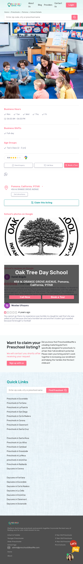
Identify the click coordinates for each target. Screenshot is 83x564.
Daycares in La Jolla (15, 491)
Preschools (15, 12)
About (9, 556)
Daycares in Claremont (17, 499)
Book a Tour (58, 297)
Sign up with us (16, 363)
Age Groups (10, 142)
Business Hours (12, 109)
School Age (11, 545)
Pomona (25, 12)
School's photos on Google (18, 214)
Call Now (25, 297)
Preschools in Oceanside (17, 451)
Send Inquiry (18, 165)
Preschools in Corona (16, 420)
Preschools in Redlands (17, 464)
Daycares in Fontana (16, 478)
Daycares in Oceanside (17, 504)
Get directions (19, 194)
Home (6, 12)
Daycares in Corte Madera (18, 486)
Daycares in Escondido (16, 482)
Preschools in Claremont (17, 425)
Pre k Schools (60, 545)
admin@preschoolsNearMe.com (23, 547)
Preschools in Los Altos (17, 442)
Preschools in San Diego (17, 412)
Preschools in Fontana (16, 403)
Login (71, 5)
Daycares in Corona (15, 469)
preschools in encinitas (17, 460)
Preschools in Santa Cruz (18, 429)
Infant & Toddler (13, 535)
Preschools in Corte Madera (19, 416)
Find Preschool (74, 17)
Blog (40, 5)
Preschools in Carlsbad (16, 447)
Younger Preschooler (15, 538)
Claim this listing (41, 202)
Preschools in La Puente (17, 407)
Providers (48, 5)
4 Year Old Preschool (63, 542)
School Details (36, 12)
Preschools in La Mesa (16, 455)
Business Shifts (12, 128)
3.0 (8, 158)
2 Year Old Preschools (63, 535)
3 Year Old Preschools (63, 538)
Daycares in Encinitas (16, 495)
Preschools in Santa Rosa (18, 438)
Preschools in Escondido (17, 399)
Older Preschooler (14, 542)
